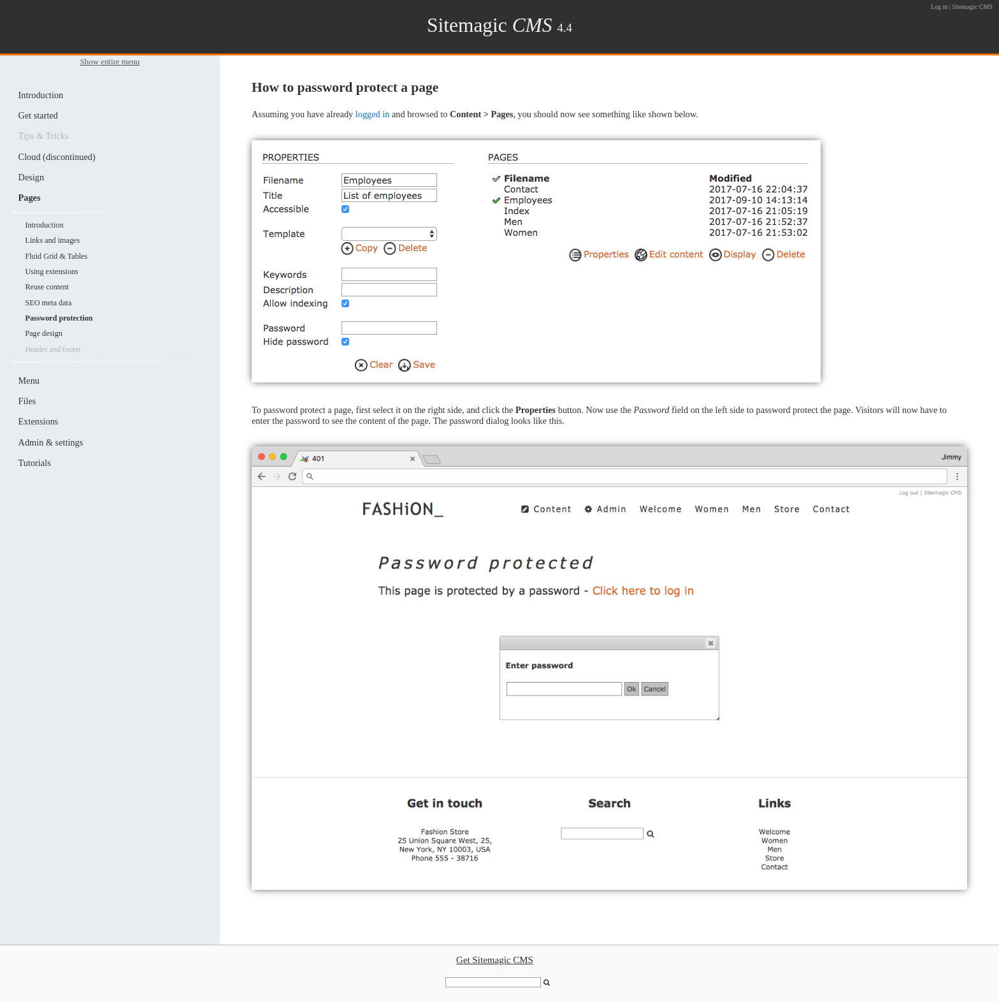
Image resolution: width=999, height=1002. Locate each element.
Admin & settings (50, 442)
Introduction (41, 95)
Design (31, 177)
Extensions (38, 421)
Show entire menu (110, 61)
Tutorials (34, 463)
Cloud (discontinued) (57, 157)
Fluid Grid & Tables (56, 256)
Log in (939, 6)
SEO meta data (48, 302)
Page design (43, 333)
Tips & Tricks (43, 136)
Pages (29, 197)
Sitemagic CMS (972, 6)
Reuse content (46, 286)
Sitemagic (489, 25)
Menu (29, 380)
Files (27, 401)
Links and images (52, 240)
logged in (373, 114)
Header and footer (53, 349)
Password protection (58, 318)
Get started (38, 115)
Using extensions (51, 271)
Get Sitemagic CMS (494, 960)
